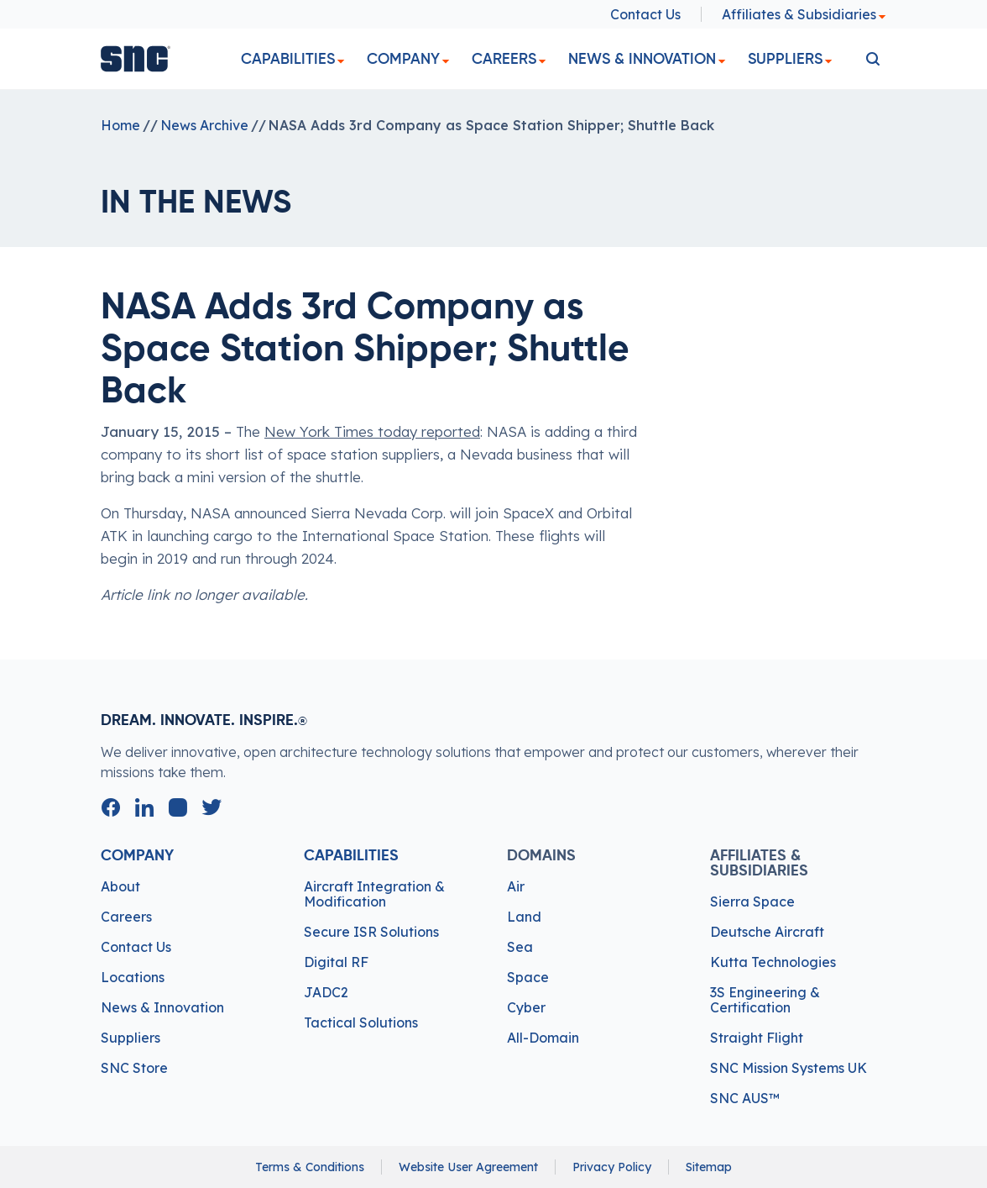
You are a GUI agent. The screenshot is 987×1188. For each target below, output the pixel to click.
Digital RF (336, 962)
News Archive (204, 125)
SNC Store (134, 1067)
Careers (504, 59)
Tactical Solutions (361, 1022)
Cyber (526, 1007)
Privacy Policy (611, 1167)
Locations (132, 977)
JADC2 (326, 992)
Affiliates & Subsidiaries (804, 14)
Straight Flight (756, 1037)
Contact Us (645, 14)
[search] (873, 59)
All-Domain (543, 1037)
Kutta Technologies (773, 962)
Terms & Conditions (309, 1167)
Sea (520, 946)
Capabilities (288, 59)
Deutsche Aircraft (767, 931)
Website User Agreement (468, 1167)
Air (516, 886)
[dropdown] (341, 62)
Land (524, 916)
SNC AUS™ (745, 1098)
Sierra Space (752, 901)
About (120, 886)
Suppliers (785, 59)
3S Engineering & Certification (765, 1000)
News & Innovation (642, 59)
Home (120, 125)
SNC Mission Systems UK (788, 1067)
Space (528, 977)
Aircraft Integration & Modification (374, 894)
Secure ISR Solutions (371, 931)
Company (403, 59)
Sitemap (709, 1167)
